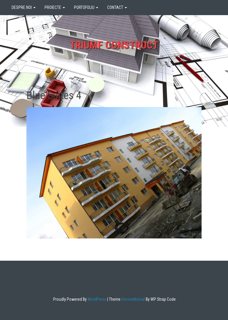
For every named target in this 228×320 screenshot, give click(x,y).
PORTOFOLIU (86, 7)
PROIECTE (55, 7)
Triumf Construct (114, 45)
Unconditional (133, 299)
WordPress (96, 299)
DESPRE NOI (24, 7)
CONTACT (117, 7)
